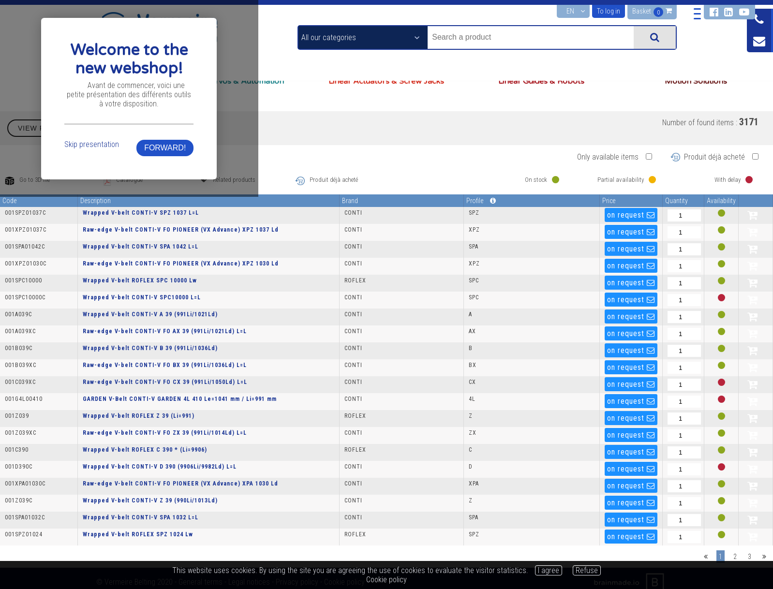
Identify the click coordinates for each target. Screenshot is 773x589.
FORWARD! (551, 325)
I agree (548, 570)
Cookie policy (386, 579)
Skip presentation (220, 321)
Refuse (587, 570)
